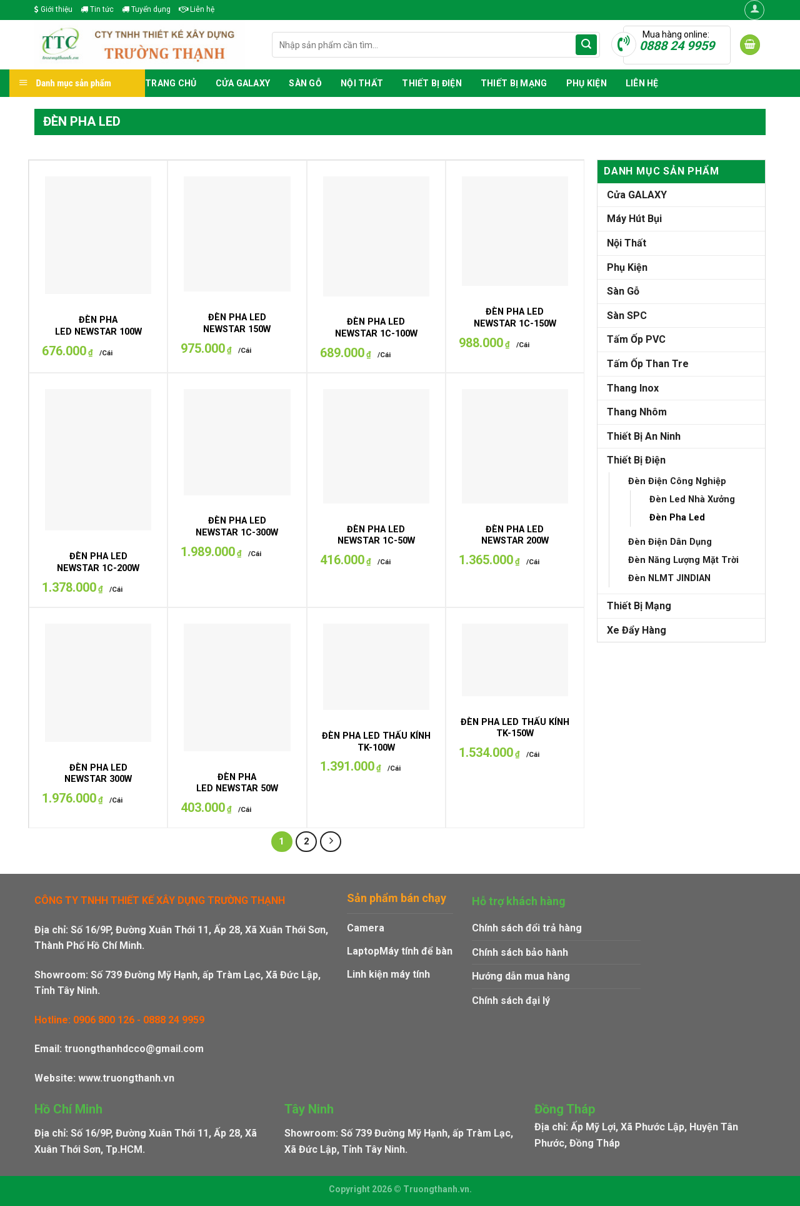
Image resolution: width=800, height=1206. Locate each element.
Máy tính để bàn (415, 951)
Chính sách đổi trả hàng (527, 928)
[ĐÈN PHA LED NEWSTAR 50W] (237, 687)
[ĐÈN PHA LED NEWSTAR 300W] (98, 682)
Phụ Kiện (586, 83)
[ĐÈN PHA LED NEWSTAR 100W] (98, 235)
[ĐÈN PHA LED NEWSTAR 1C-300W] (237, 442)
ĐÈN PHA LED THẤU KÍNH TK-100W (376, 742)
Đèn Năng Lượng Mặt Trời (683, 560)
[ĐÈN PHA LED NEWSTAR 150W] (237, 233)
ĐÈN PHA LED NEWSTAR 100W (98, 326)
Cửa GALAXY (243, 83)
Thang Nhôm (637, 412)
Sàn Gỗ (305, 83)
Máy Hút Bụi (634, 219)
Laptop (363, 951)
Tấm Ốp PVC (636, 339)
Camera (365, 928)
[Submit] (586, 45)
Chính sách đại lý (511, 1000)
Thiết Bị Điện (432, 83)
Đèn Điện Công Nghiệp (677, 481)
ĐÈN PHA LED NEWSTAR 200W (515, 535)
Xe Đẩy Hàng (636, 630)
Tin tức (97, 9)
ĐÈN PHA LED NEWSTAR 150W (237, 323)
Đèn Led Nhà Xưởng (692, 499)
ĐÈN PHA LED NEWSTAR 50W (237, 783)
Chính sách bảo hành (520, 952)
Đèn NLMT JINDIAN (669, 578)
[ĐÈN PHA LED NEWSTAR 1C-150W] (515, 231)
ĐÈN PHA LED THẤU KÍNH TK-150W (515, 728)
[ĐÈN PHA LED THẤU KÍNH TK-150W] (515, 660)
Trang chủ (171, 83)
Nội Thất (362, 83)
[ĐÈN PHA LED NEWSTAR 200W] (515, 446)
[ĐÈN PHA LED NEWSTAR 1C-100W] (376, 236)
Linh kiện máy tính (388, 974)
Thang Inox (633, 388)
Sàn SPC (627, 316)
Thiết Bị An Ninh (644, 436)
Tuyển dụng (146, 9)
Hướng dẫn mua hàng (521, 976)
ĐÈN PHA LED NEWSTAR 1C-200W (98, 562)
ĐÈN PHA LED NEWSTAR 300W (98, 774)
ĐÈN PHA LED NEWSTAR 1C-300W (237, 526)
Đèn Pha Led (677, 517)
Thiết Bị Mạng (514, 83)
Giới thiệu (53, 9)
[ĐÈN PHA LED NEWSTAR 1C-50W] (376, 446)
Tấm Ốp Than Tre (648, 364)
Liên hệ (196, 9)
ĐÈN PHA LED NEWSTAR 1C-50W (376, 535)
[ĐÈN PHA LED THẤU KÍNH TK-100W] (376, 667)
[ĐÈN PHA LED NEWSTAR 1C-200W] (98, 459)
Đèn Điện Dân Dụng (670, 542)
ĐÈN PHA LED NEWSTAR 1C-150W (515, 318)
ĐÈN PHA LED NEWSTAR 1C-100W (376, 328)
